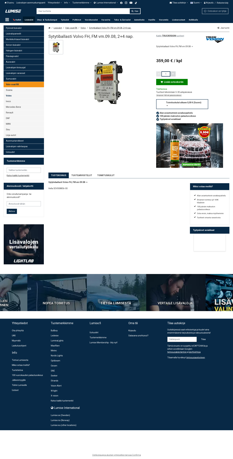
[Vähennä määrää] (159, 74)
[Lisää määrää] (173, 74)
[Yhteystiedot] (55, 2)
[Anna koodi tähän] (24, 203)
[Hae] (135, 11)
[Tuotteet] (7, 19)
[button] (192, 104)
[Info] (67, 2)
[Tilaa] (203, 339)
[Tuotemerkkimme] (82, 2)
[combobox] (89, 11)
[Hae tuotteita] (89, 11)
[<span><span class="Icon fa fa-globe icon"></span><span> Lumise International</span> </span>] (106, 2)
